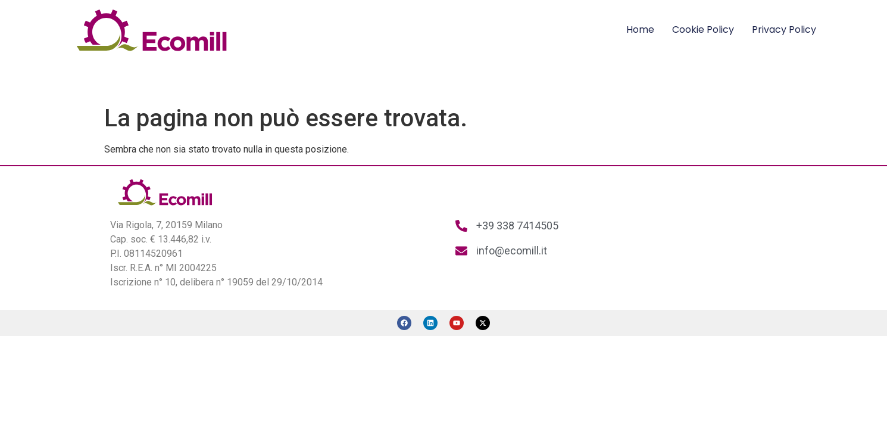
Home (640, 29)
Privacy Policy (784, 29)
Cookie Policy (703, 29)
